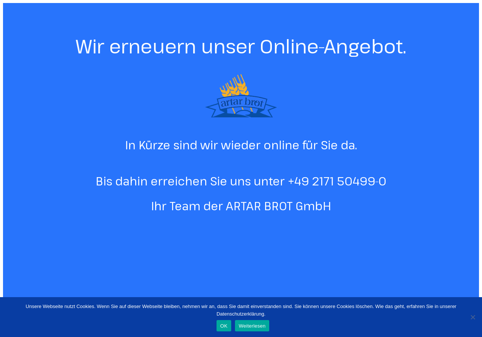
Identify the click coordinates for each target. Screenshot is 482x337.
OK (223, 326)
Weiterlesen (252, 326)
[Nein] (472, 317)
